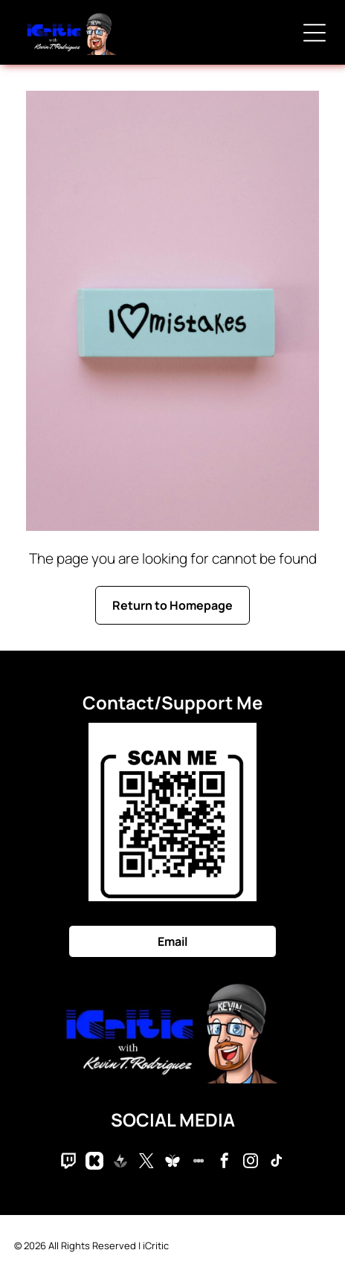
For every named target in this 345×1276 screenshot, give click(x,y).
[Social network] (68, 1163)
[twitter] (146, 1163)
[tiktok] (276, 1163)
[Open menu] (314, 33)
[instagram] (250, 1163)
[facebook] (224, 1163)
